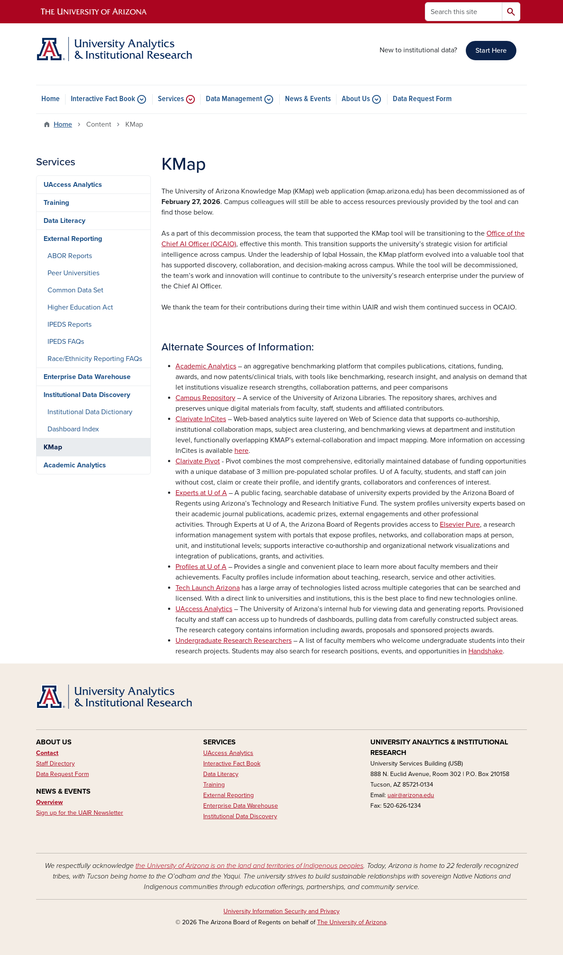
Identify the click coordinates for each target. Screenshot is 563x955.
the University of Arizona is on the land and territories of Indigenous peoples (249, 865)
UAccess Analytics (73, 184)
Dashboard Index (73, 429)
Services (171, 99)
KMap (53, 447)
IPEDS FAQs (66, 341)
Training (56, 202)
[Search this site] (463, 11)
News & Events (308, 99)
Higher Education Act (80, 307)
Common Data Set (75, 290)
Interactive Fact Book (103, 99)
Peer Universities (73, 273)
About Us (356, 99)
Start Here (491, 50)
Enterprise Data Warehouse (87, 376)
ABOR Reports (70, 256)
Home (50, 99)
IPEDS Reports (69, 324)
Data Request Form (422, 99)
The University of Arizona (351, 922)
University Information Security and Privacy (281, 911)
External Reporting (73, 238)
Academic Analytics (75, 465)
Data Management (234, 99)
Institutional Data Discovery (87, 394)
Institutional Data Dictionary (90, 412)
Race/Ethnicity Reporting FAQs (95, 358)
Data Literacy (64, 220)
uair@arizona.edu (411, 795)
